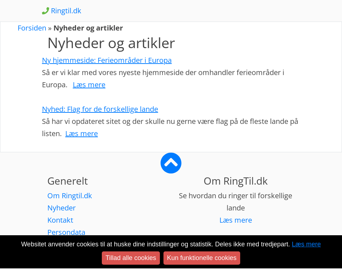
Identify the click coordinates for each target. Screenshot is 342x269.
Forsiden (32, 28)
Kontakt (60, 220)
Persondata (66, 232)
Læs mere (235, 220)
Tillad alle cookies (130, 257)
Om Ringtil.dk (69, 195)
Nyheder (61, 208)
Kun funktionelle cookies (202, 257)
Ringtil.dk (61, 10)
